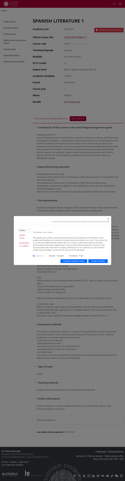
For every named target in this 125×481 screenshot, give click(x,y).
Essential (40, 256)
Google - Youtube (56, 256)
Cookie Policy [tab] (22, 236)
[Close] (108, 219)
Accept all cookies (98, 261)
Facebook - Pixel (76, 256)
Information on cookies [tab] (24, 244)
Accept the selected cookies (73, 261)
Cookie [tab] (22, 230)
